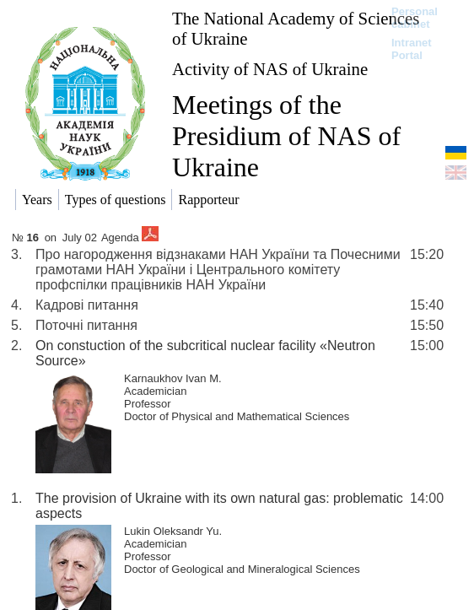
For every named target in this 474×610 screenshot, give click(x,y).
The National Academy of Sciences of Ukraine (295, 28)
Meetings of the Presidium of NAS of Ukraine (286, 135)
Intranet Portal (411, 49)
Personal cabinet (414, 17)
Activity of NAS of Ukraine (270, 68)
